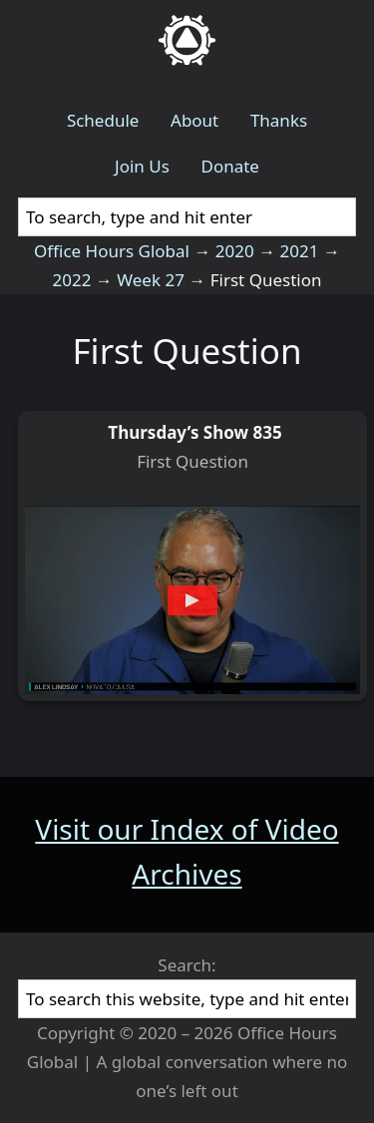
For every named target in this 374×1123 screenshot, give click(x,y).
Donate (229, 166)
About (194, 120)
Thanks (278, 120)
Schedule (103, 120)
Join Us (142, 166)
